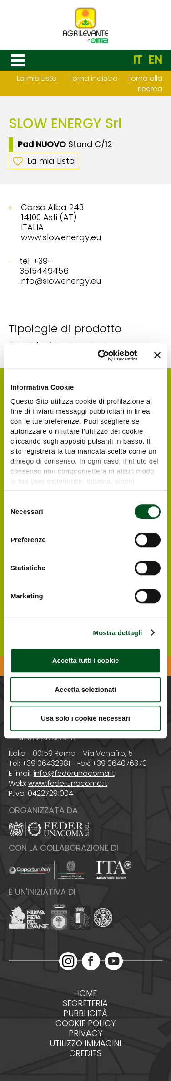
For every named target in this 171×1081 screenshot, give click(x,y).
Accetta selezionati (85, 689)
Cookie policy (85, 1023)
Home (85, 993)
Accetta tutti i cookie (85, 660)
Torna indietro (93, 78)
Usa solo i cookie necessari (85, 718)
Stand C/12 (65, 144)
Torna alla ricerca (144, 83)
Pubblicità (85, 1013)
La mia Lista (37, 78)
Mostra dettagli (117, 633)
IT (137, 60)
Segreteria (85, 1003)
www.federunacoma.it (67, 783)
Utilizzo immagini (85, 1043)
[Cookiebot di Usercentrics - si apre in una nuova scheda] (102, 355)
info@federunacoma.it (74, 773)
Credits (85, 1053)
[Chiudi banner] (157, 355)
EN (155, 60)
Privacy (85, 1033)
